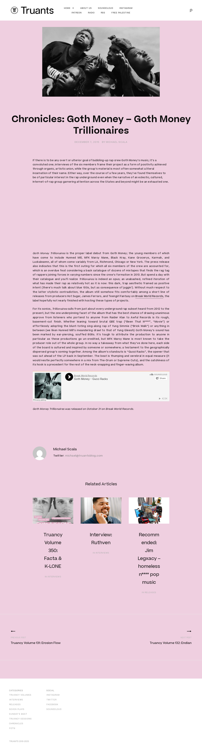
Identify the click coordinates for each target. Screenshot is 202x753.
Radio (91, 12)
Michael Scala (116, 142)
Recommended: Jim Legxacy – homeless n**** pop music (149, 559)
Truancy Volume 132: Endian (171, 643)
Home (67, 8)
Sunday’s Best (18, 714)
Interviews (16, 699)
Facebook (52, 704)
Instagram (126, 8)
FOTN (12, 728)
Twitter (58, 456)
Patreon (77, 12)
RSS (103, 12)
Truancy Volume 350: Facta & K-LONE (53, 551)
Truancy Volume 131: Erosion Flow (36, 643)
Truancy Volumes (20, 695)
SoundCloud (54, 709)
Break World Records (149, 296)
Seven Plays (16, 709)
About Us (86, 8)
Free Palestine (120, 12)
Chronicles (16, 723)
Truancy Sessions (20, 718)
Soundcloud (105, 8)
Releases (15, 704)
